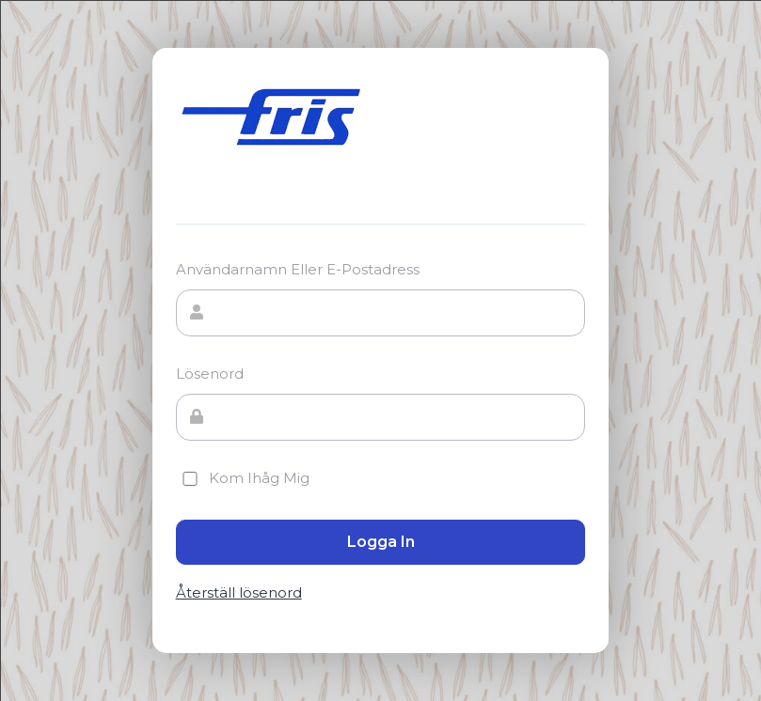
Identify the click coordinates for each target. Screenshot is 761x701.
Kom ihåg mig (242, 478)
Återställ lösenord (239, 593)
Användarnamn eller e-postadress (298, 269)
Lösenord (210, 373)
